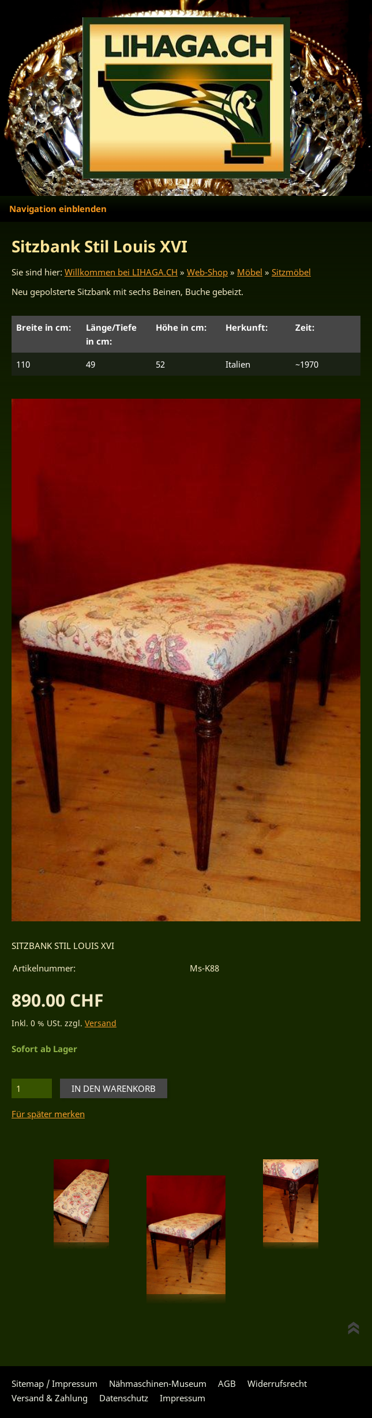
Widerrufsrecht (277, 1383)
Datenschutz (123, 1398)
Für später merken (48, 1114)
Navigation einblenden (58, 208)
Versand (101, 1023)
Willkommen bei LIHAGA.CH (121, 272)
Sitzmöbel (291, 272)
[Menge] (32, 1088)
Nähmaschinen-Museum (157, 1383)
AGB (227, 1383)
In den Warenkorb (114, 1088)
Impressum (182, 1398)
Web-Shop (207, 272)
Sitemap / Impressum (54, 1383)
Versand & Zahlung (50, 1398)
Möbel (249, 272)
